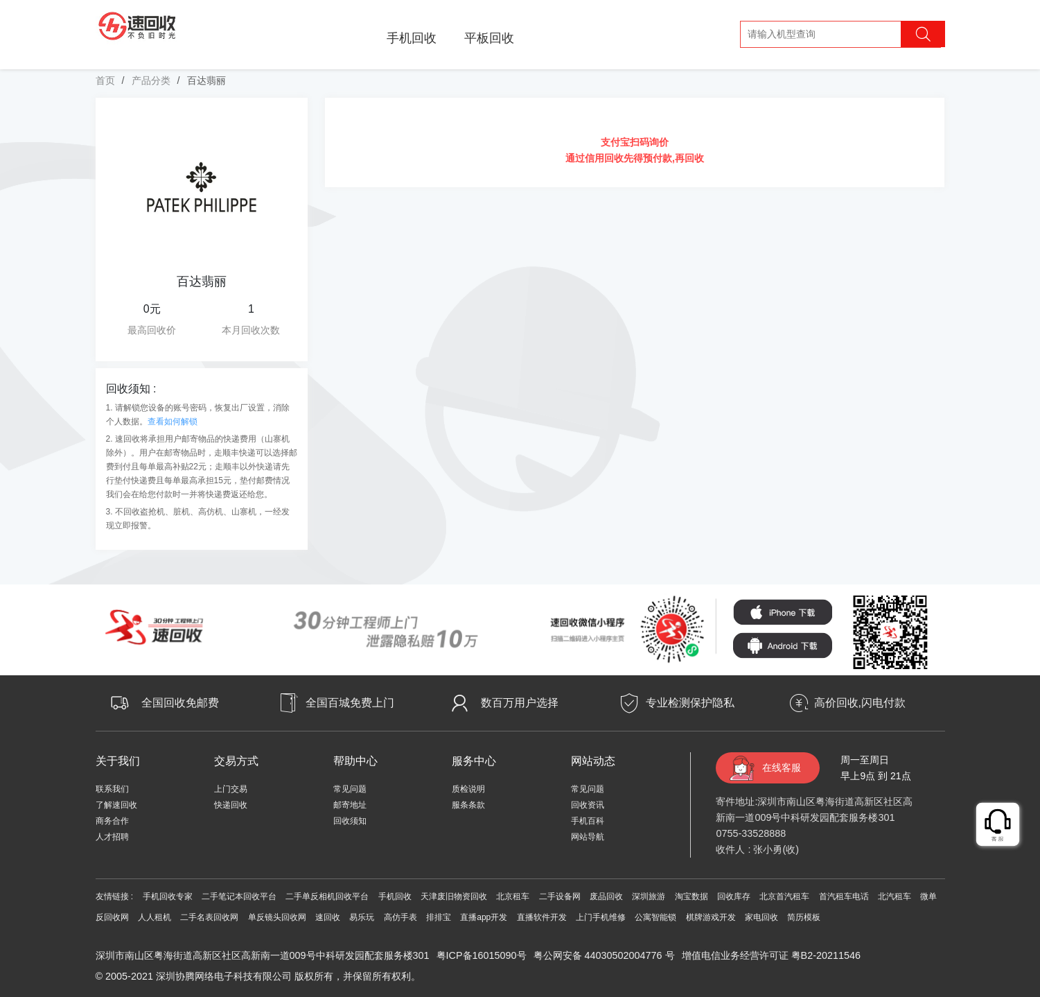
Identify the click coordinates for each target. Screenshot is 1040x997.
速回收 (327, 917)
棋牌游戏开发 (711, 917)
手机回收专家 (168, 896)
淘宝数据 (691, 896)
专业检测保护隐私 (690, 703)
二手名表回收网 (209, 917)
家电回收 (761, 917)
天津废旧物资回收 (454, 896)
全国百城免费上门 (350, 703)
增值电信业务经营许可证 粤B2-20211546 (771, 955)
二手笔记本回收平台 (239, 896)
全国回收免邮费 (180, 703)
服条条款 (468, 805)
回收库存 (733, 896)
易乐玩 (361, 917)
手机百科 (587, 821)
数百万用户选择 (519, 703)
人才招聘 (112, 837)
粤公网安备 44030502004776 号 (604, 955)
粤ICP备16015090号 (482, 955)
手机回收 (412, 38)
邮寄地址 (350, 805)
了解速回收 (116, 805)
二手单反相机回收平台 (327, 896)
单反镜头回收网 (277, 917)
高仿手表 (400, 917)
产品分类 (151, 80)
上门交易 (230, 789)
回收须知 (350, 821)
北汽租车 (894, 896)
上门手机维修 (601, 917)
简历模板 (803, 917)
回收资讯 (587, 805)
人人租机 (154, 917)
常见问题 (350, 789)
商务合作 (112, 821)
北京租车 (512, 896)
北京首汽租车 (784, 896)
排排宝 (438, 917)
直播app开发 (483, 917)
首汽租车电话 (844, 896)
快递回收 (230, 805)
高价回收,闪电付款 (860, 703)
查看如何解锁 (172, 421)
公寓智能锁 (655, 917)
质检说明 (468, 789)
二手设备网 (560, 896)
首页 (105, 80)
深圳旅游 (648, 896)
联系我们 (112, 789)
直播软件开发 (542, 917)
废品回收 (606, 896)
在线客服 (781, 767)
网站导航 (587, 837)
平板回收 (489, 38)
